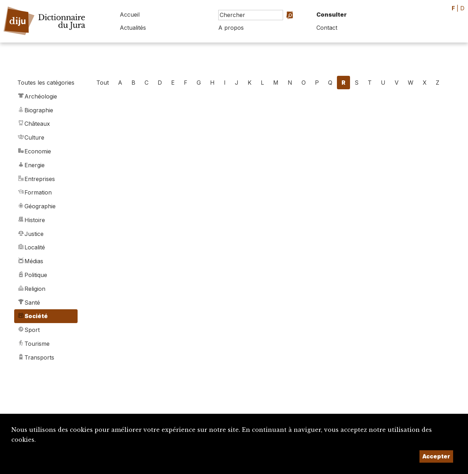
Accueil (130, 14)
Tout (102, 82)
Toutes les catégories (45, 82)
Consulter (331, 14)
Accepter (436, 456)
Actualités (133, 27)
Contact (326, 27)
